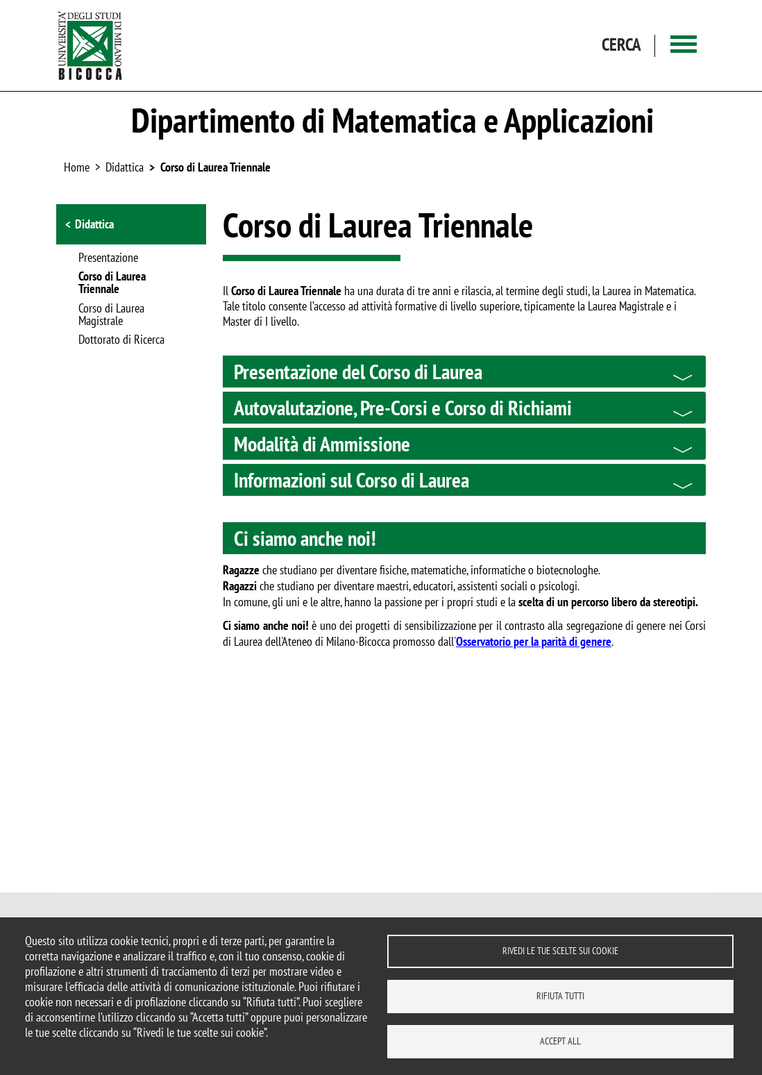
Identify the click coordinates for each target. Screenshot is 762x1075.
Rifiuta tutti (560, 996)
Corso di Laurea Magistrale (111, 315)
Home (77, 167)
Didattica (94, 224)
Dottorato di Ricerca (121, 340)
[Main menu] (683, 45)
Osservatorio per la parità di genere (533, 641)
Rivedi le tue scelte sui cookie (560, 950)
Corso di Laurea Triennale (215, 167)
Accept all (560, 1041)
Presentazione (108, 258)
